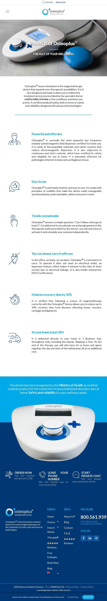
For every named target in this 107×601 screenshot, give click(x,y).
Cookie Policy (87, 586)
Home (50, 516)
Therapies (52, 537)
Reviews (52, 545)
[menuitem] (53, 572)
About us (69, 516)
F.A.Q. (67, 533)
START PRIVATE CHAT (91, 474)
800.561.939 (60, 2)
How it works (51, 529)
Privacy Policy (72, 586)
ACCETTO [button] (88, 597)
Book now (53, 562)
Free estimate (52, 555)
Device (51, 522)
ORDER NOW (23, 472)
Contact (68, 527)
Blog (49, 568)
